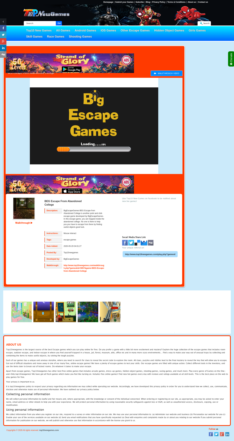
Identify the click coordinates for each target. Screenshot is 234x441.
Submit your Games (124, 2)
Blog (148, 2)
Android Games (85, 30)
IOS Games (108, 30)
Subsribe (139, 2)
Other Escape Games (135, 30)
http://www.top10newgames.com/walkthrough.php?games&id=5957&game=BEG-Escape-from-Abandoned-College (84, 268)
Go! (59, 23)
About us (192, 2)
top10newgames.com (49, 430)
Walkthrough (24, 222)
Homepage (108, 2)
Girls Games (197, 30)
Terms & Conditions (176, 2)
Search (206, 23)
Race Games (55, 36)
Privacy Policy (158, 2)
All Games (63, 30)
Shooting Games (80, 36)
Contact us (203, 2)
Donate (231, 59)
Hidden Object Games (169, 30)
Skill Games (34, 36)
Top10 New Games (39, 30)
